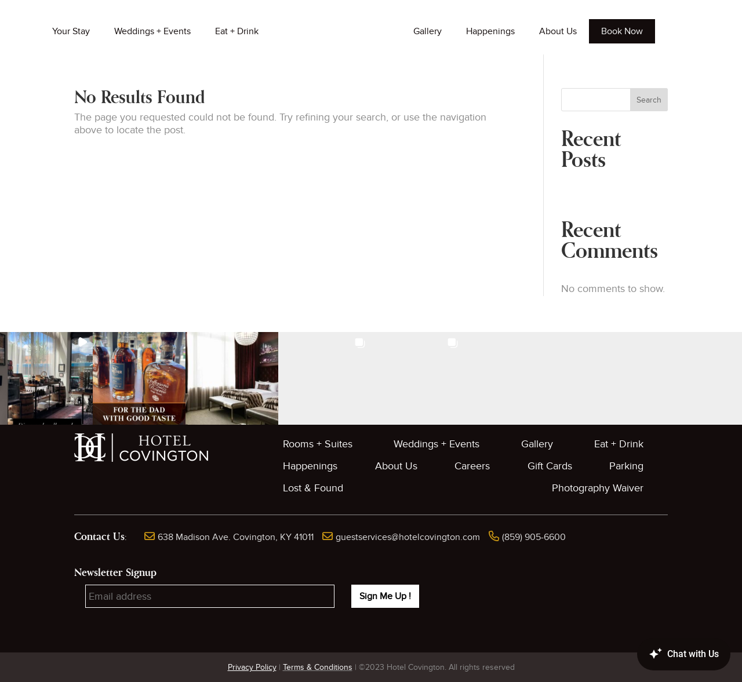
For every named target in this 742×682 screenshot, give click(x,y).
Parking (626, 466)
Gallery (427, 31)
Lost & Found (313, 488)
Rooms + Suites (317, 444)
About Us (558, 31)
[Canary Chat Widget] (666, 654)
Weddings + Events (152, 31)
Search (648, 100)
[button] (46, 378)
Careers (472, 466)
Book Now (622, 31)
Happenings (490, 31)
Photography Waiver (597, 488)
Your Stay (71, 31)
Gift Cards (550, 466)
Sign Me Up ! (385, 596)
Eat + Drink (237, 31)
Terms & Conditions (317, 667)
